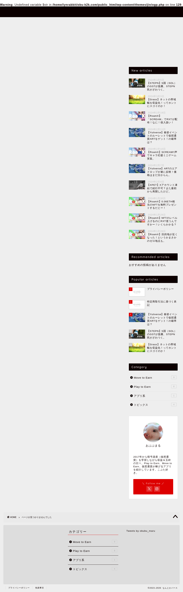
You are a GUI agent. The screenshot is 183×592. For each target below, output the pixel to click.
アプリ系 (107, 21)
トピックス (129, 21)
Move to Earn (56, 21)
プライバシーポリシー (19, 588)
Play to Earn (84, 21)
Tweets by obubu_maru (140, 531)
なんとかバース (91, 11)
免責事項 (39, 588)
